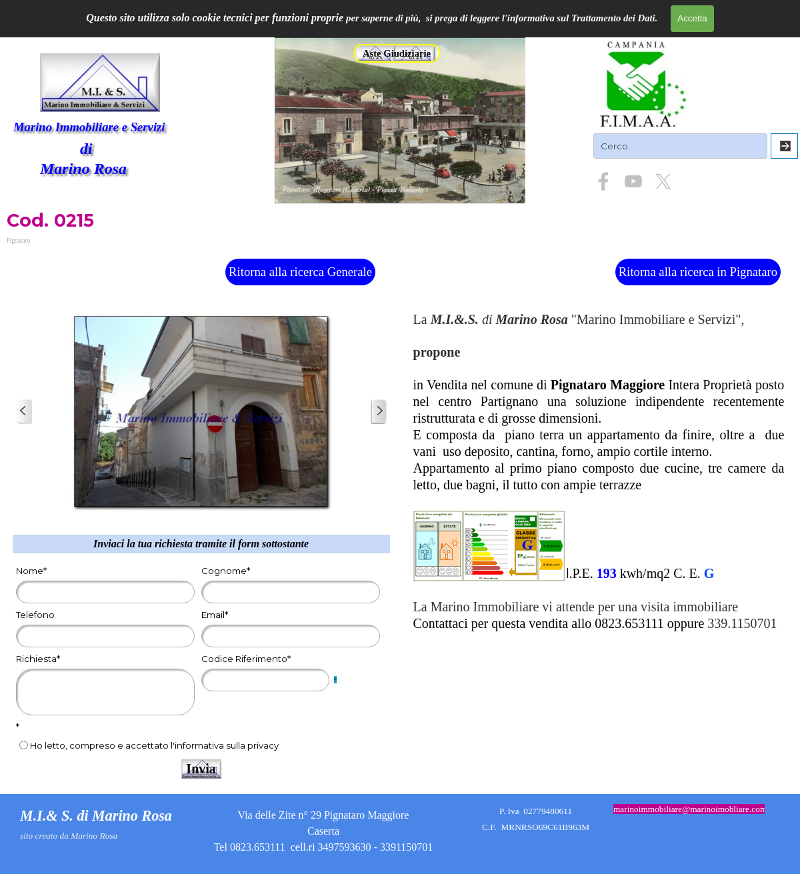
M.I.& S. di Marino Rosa (96, 815)
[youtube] (633, 181)
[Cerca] (784, 146)
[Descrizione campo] (336, 680)
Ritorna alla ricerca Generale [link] (300, 272)
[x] (663, 181)
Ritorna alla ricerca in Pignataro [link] (698, 272)
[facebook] (603, 181)
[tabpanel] (599, 472)
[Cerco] (680, 146)
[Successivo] (379, 411)
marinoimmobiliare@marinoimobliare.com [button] (690, 809)
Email (214, 614)
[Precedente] (24, 411)
